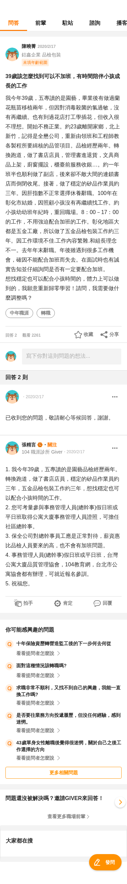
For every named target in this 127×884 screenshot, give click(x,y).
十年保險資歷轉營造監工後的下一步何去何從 (63, 643)
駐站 (67, 23)
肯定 (67, 603)
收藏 (88, 334)
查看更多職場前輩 (66, 816)
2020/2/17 (47, 46)
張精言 (29, 444)
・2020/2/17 (33, 396)
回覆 (107, 603)
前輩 (40, 23)
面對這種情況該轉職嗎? (41, 665)
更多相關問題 (63, 772)
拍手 (28, 603)
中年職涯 (19, 313)
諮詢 (94, 23)
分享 (114, 334)
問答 (13, 23)
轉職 (45, 313)
